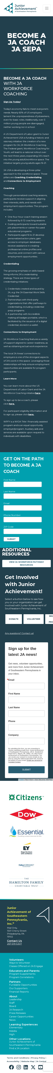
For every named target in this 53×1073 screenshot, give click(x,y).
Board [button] (12, 1006)
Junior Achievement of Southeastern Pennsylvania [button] (24, 1043)
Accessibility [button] (13, 1061)
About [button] (13, 996)
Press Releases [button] (17, 1013)
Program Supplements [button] (22, 974)
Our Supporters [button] (18, 988)
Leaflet (21, 780)
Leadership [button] (15, 999)
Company (13, 735)
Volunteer (33, 619)
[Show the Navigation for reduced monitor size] (47, 8)
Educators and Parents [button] (24, 971)
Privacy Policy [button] (38, 1058)
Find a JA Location (19, 1048)
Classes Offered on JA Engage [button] (26, 966)
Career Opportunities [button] (21, 1016)
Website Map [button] (27, 1061)
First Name (9, 480)
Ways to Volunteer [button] (19, 962)
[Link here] (37, 393)
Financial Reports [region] (19, 991)
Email (6, 503)
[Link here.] (12, 403)
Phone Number (12, 515)
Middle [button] (13, 1031)
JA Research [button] (16, 1009)
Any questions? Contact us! (19, 633)
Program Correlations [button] (21, 977)
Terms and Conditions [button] (18, 1058)
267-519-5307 (14, 944)
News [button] (12, 1020)
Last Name (9, 491)
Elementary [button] (16, 1027)
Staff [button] (12, 1003)
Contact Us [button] (14, 941)
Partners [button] (14, 982)
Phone (11, 721)
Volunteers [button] (16, 960)
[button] (12, 1067)
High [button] (12, 1034)
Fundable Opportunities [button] (23, 985)
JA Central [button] (41, 1061)
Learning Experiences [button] (23, 1024)
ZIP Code (9, 526)
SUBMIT (26, 769)
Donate (13, 619)
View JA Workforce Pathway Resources (30, 563)
